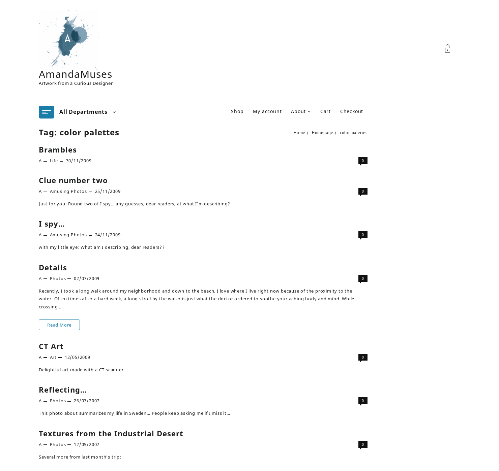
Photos (79, 191)
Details (53, 267)
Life (54, 161)
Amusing (60, 191)
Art (53, 357)
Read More (59, 323)
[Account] (451, 48)
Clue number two (73, 180)
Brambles (58, 149)
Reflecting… (63, 389)
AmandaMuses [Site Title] (75, 74)
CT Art (51, 346)
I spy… (52, 223)
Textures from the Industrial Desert (111, 433)
